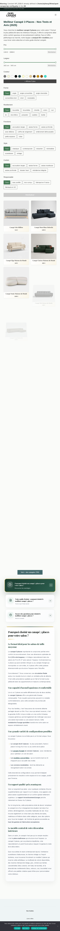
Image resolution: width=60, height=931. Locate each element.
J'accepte (17, 928)
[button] (5, 76)
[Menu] (55, 15)
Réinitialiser (52, 52)
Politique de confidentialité (39, 928)
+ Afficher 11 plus (30, 81)
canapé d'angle (18, 751)
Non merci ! (26, 928)
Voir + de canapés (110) (30, 572)
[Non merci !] (58, 926)
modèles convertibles (21, 758)
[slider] (4, 49)
